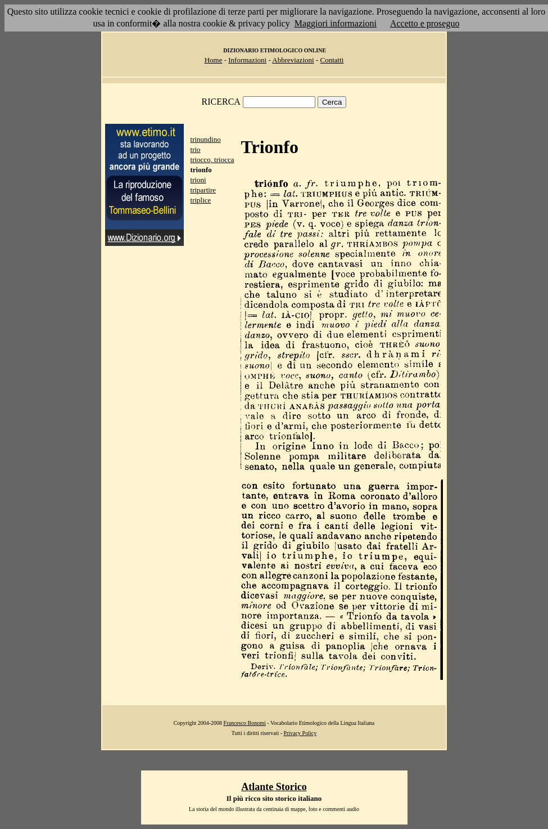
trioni (198, 180)
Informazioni (247, 60)
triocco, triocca (212, 159)
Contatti (331, 60)
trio (196, 149)
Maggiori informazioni (336, 23)
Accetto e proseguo (425, 23)
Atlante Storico (273, 786)
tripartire (203, 190)
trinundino (206, 139)
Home (214, 60)
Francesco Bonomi (245, 723)
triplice (201, 200)
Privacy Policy (300, 733)
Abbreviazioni (293, 60)
